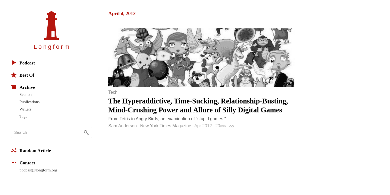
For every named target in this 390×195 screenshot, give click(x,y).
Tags (23, 116)
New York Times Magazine (165, 125)
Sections (26, 94)
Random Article (31, 150)
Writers (25, 109)
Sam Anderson (122, 125)
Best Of (22, 75)
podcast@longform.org (38, 170)
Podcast (23, 63)
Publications (30, 102)
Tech (113, 92)
